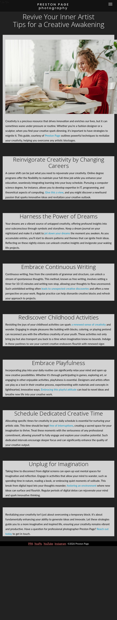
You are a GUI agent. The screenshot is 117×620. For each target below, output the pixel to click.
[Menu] (110, 4)
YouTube (48, 543)
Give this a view (54, 192)
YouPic (38, 543)
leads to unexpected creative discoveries (65, 288)
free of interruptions (61, 425)
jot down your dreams (57, 233)
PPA (30, 543)
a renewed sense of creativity (88, 324)
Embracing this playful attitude (59, 389)
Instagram (60, 543)
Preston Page (52, 135)
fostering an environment (81, 485)
